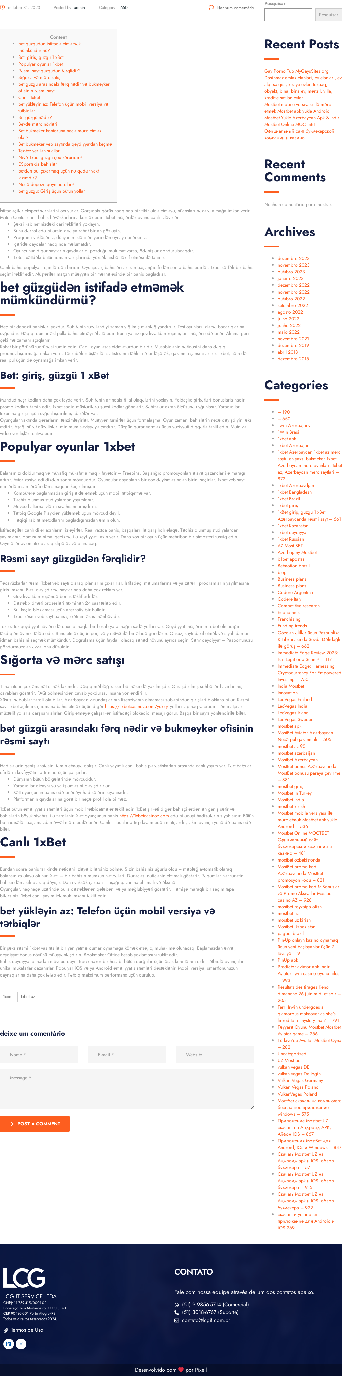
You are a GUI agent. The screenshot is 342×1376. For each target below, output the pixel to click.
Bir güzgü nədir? (35, 117)
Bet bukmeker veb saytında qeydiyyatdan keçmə (65, 144)
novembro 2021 (293, 338)
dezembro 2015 (293, 358)
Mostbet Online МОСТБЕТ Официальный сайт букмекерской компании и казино (299, 131)
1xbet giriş (288, 505)
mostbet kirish (291, 806)
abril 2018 (288, 352)
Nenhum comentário (231, 8)
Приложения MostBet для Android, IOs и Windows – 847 (309, 1144)
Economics (289, 612)
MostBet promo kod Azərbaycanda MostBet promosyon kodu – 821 (301, 873)
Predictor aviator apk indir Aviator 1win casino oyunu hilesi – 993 (309, 973)
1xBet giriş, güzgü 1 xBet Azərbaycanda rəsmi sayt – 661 (309, 515)
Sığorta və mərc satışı (40, 77)
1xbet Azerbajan (293, 445)
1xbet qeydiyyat (292, 532)
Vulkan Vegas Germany (300, 1080)
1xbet (7, 996)
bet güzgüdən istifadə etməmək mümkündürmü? (49, 47)
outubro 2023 (291, 271)
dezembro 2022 (294, 285)
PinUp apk (288, 960)
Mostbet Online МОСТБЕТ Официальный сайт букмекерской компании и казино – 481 (305, 843)
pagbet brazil (291, 933)
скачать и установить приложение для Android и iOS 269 (306, 1221)
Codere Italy (289, 599)
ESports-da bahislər (37, 164)
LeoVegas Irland (293, 712)
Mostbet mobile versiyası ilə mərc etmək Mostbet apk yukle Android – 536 (307, 820)
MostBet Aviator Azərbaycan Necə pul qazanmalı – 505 (305, 736)
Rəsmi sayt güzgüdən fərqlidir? (49, 70)
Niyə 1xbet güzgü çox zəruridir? (50, 157)
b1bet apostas (291, 559)
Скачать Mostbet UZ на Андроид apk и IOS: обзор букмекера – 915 (306, 1181)
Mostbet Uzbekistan (296, 926)
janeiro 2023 (291, 278)
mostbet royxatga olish (300, 906)
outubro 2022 (291, 298)
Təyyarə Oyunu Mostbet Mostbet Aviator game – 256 (309, 1030)
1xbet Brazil (289, 498)
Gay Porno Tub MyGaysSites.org (296, 71)
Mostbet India (291, 799)
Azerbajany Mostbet (297, 552)
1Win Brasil (289, 432)
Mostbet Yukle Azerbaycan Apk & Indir (301, 117)
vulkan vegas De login (299, 1073)
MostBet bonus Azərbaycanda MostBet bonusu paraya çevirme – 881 (309, 773)
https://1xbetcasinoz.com (144, 815)
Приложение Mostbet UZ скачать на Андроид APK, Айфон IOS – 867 (304, 1127)
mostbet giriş (290, 786)
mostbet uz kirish (294, 920)
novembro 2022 (294, 292)
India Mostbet (291, 686)
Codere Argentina (295, 592)
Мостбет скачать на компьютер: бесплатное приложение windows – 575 (309, 1107)
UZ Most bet (289, 1060)
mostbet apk (289, 726)
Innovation (288, 692)
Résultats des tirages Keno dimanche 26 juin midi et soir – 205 (309, 994)
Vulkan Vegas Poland (298, 1087)
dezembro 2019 (293, 345)
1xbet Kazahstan (293, 525)
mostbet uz (288, 913)
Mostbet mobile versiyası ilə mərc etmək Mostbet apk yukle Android (297, 107)
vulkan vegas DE (294, 1067)
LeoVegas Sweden (295, 719)
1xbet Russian (291, 539)
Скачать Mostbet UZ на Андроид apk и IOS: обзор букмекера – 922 (306, 1201)
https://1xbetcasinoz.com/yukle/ (137, 706)
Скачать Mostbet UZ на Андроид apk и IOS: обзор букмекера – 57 (306, 1161)
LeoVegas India (292, 706)
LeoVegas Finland (295, 699)
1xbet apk (287, 438)
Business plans (292, 579)
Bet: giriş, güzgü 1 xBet (40, 57)
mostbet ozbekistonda (299, 859)
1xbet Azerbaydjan (296, 485)
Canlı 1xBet (29, 97)
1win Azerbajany (294, 425)
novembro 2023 (294, 265)
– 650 (284, 418)
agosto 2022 (290, 312)
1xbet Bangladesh (295, 492)
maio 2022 (289, 332)
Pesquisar (275, 3)
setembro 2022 (293, 305)
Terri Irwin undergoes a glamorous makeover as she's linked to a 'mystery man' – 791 (308, 1014)
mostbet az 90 (291, 746)
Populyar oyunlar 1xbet (40, 64)
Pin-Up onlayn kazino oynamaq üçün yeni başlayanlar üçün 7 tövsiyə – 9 (308, 947)
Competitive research (299, 605)
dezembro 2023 (294, 258)
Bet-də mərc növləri (37, 124)
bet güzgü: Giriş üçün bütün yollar (51, 191)
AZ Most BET (290, 545)
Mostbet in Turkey (295, 793)
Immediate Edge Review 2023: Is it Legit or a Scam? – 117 (308, 656)
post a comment (35, 1123)
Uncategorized (292, 1053)
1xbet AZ (27, 996)
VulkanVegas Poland (297, 1094)
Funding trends (292, 625)
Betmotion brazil (294, 565)
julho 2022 (288, 318)
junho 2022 (289, 325)
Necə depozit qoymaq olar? (46, 184)
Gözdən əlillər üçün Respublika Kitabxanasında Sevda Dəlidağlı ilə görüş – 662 (309, 639)
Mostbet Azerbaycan (298, 759)
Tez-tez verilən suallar (39, 150)
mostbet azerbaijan (296, 753)
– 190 (284, 412)
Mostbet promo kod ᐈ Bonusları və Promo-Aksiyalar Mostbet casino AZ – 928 (309, 893)
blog (282, 572)
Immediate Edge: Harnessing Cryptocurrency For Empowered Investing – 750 (309, 673)
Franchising (289, 619)
